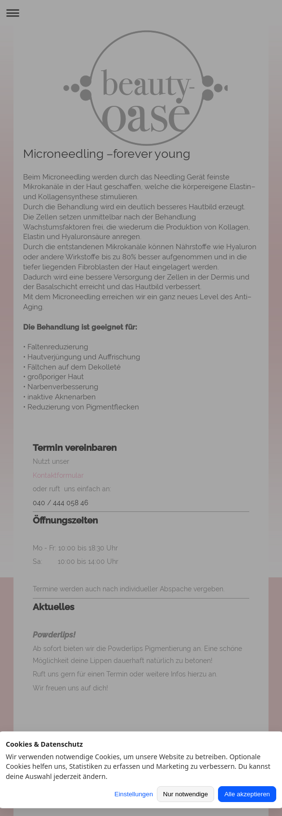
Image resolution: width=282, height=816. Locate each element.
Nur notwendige (185, 794)
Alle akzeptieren (247, 794)
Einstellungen (134, 794)
